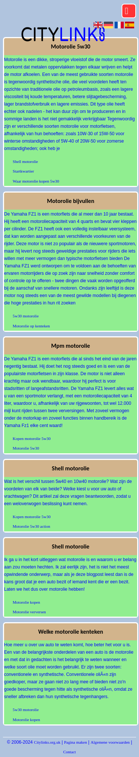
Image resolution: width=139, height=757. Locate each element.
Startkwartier (23, 171)
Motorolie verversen (29, 612)
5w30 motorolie (26, 316)
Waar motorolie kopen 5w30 (36, 181)
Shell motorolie (25, 161)
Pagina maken (75, 742)
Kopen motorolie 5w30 (31, 438)
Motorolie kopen (26, 602)
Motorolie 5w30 (26, 448)
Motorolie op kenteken (31, 326)
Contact (69, 752)
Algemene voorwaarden (110, 742)
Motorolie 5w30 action (31, 526)
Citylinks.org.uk (47, 742)
